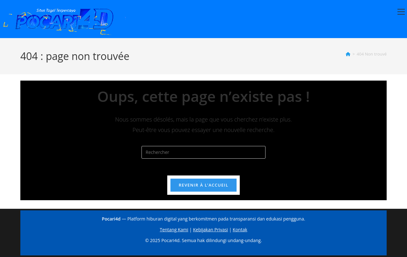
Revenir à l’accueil (203, 187)
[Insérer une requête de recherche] (203, 152)
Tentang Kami (174, 230)
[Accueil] (348, 54)
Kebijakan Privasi (210, 230)
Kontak (240, 230)
